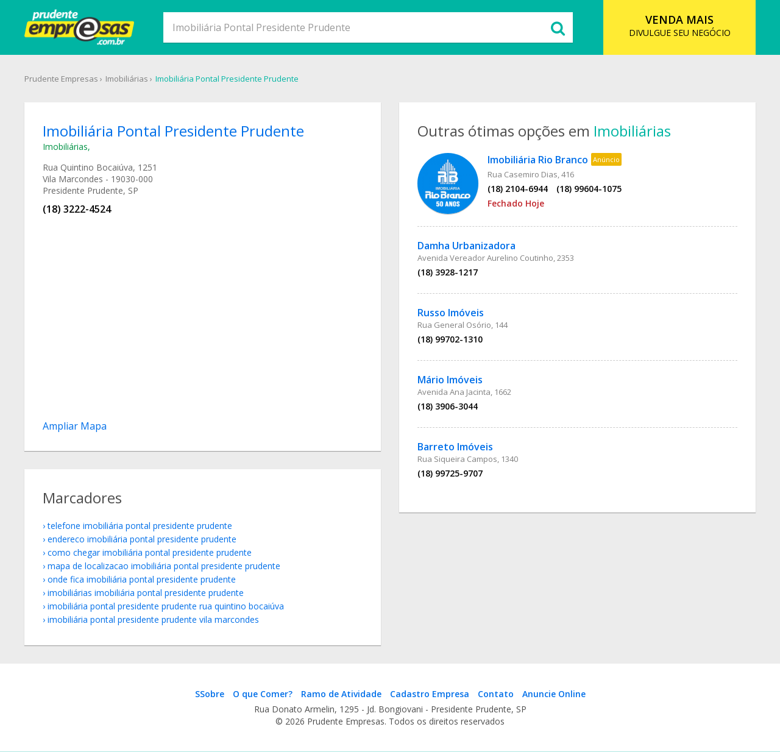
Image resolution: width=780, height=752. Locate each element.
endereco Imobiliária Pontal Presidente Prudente (142, 539)
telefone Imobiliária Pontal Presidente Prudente (140, 525)
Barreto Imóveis (455, 446)
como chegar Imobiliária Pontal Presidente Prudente (150, 552)
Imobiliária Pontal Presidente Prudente (227, 78)
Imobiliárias (126, 78)
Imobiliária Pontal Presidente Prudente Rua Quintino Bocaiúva (166, 606)
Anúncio (606, 159)
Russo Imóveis (450, 312)
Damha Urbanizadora (466, 245)
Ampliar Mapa (75, 426)
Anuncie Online (554, 694)
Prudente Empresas (61, 78)
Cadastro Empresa (429, 694)
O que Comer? (262, 694)
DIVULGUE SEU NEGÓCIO (680, 25)
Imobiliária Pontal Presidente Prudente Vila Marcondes (153, 619)
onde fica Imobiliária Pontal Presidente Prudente (142, 579)
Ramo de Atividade (341, 694)
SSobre (209, 694)
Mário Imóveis (450, 379)
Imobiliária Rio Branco (538, 159)
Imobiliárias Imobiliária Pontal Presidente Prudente (146, 592)
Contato (496, 694)
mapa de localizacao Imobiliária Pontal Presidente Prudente (164, 566)
